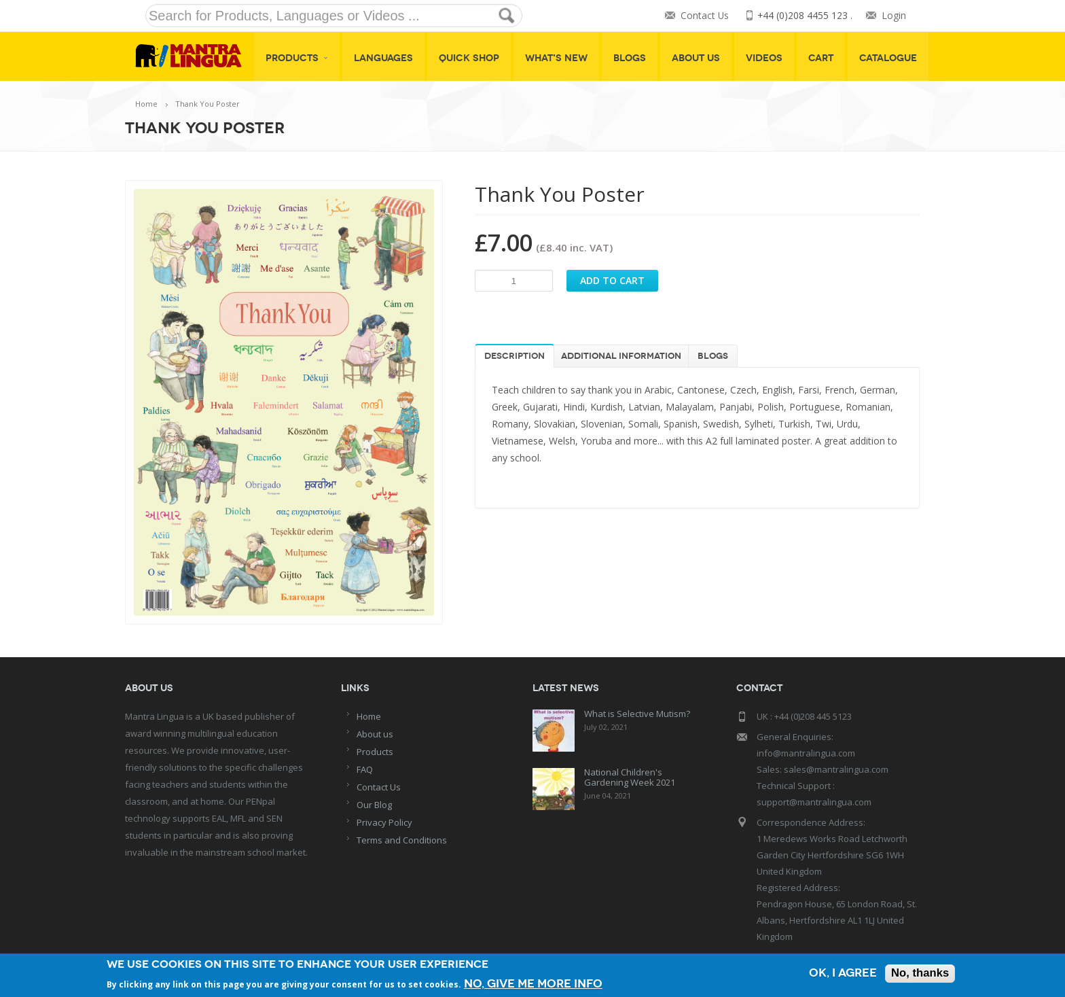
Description (514, 356)
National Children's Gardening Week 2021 (629, 777)
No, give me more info (533, 983)
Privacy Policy (384, 822)
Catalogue (888, 58)
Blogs (629, 58)
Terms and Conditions (402, 840)
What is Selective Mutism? (637, 713)
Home (146, 104)
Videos (764, 58)
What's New (556, 58)
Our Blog (374, 805)
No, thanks (919, 973)
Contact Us (703, 16)
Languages (383, 58)
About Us (696, 58)
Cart (820, 58)
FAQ (365, 769)
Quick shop (469, 58)
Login (894, 16)
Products (297, 58)
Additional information (621, 356)
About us (375, 734)
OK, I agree (842, 973)
